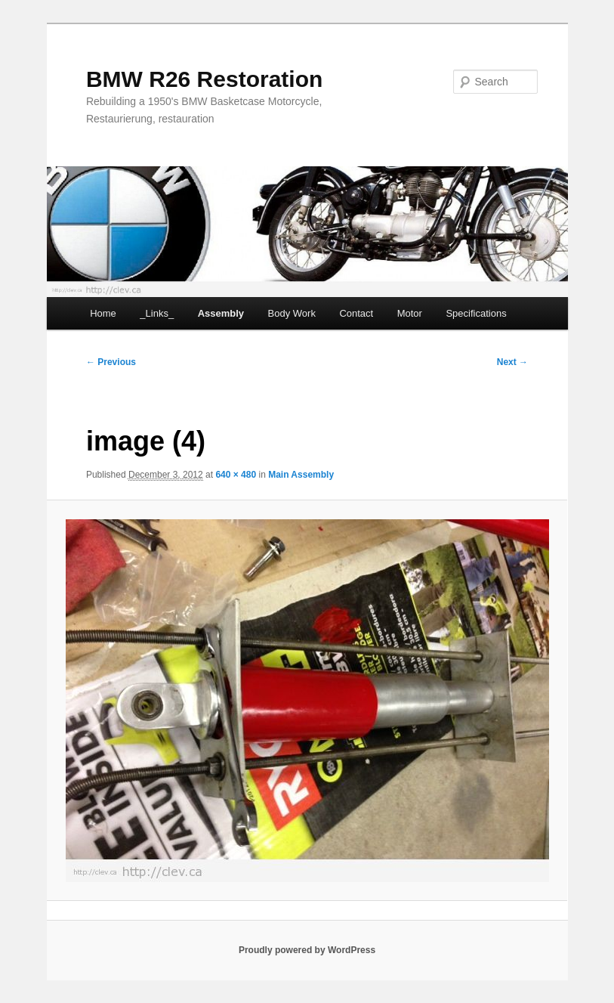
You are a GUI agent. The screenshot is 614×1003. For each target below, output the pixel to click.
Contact (356, 313)
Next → (512, 362)
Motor (409, 313)
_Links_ (157, 313)
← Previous (111, 362)
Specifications (476, 313)
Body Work (292, 313)
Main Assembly (301, 474)
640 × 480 (235, 474)
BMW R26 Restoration (204, 79)
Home (103, 313)
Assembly (221, 313)
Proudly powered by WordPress (307, 950)
